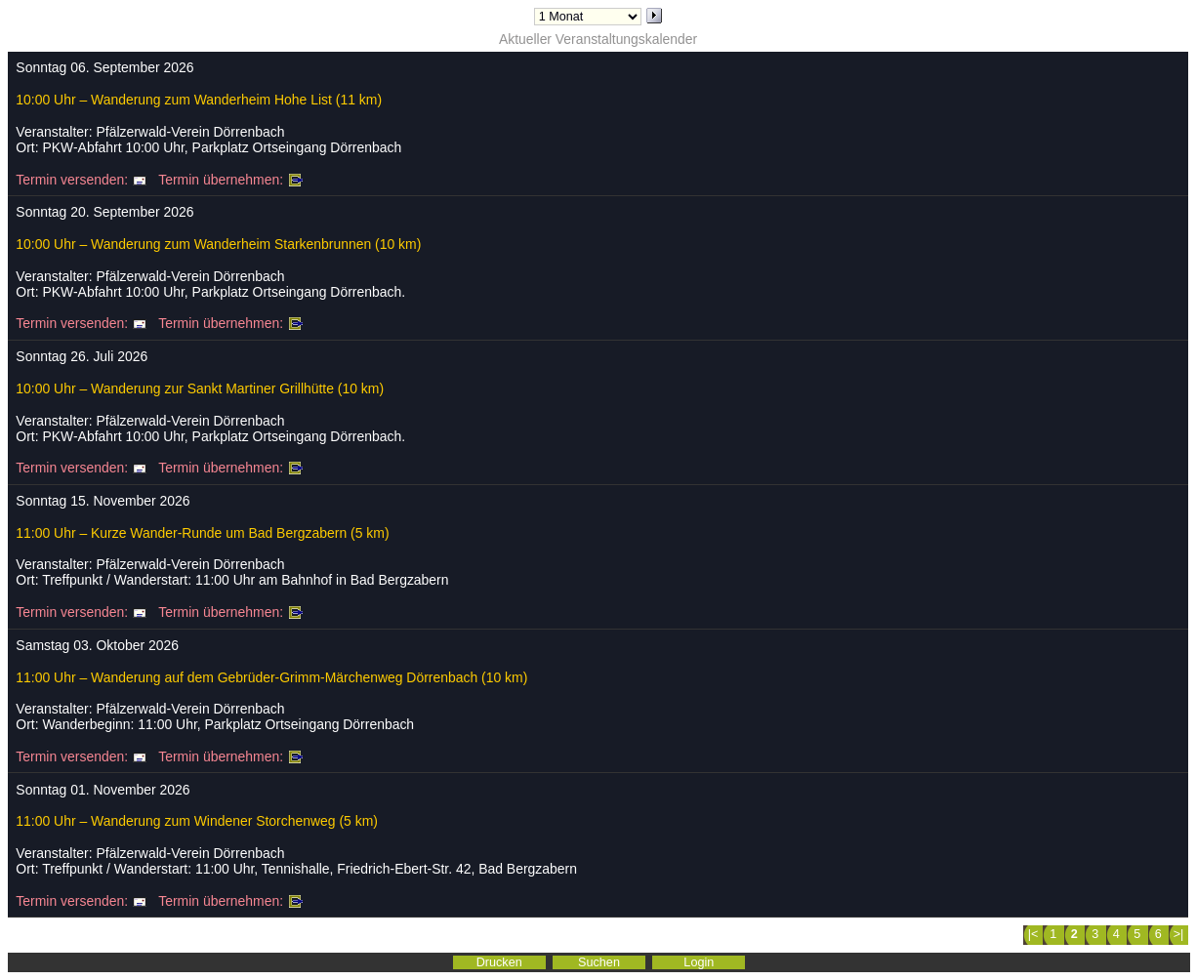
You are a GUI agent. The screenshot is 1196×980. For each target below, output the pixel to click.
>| (1179, 934)
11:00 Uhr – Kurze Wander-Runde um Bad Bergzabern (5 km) (202, 533)
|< (1033, 934)
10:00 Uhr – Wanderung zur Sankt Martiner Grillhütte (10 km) (200, 388)
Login (698, 962)
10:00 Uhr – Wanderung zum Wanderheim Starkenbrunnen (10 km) (218, 244)
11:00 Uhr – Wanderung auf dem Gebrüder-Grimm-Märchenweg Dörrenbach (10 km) (271, 677)
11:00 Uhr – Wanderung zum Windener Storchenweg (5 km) (197, 821)
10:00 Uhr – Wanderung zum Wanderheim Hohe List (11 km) (199, 99)
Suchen (599, 962)
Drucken (499, 962)
